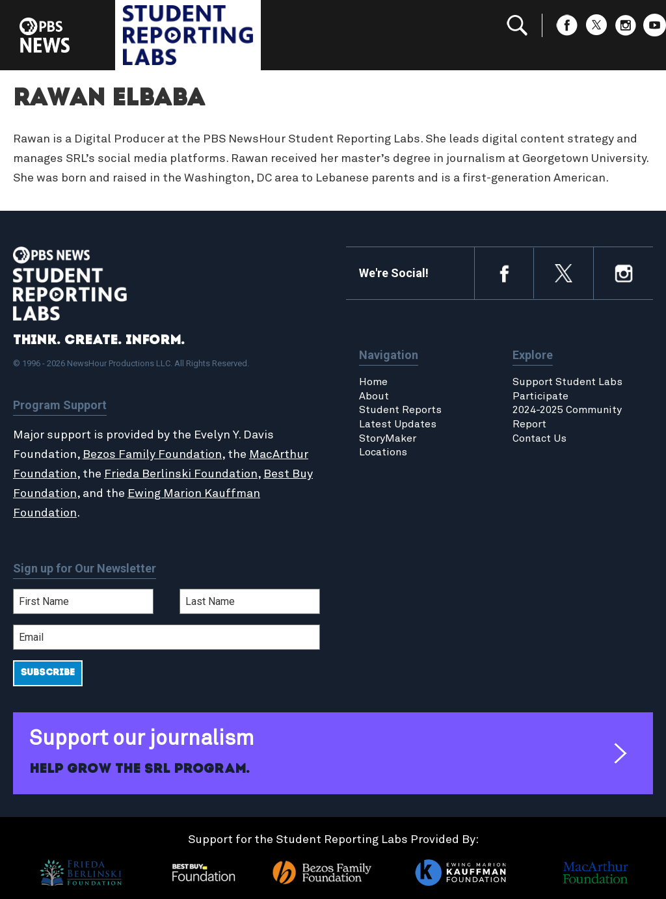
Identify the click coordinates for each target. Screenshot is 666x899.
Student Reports (400, 410)
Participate (540, 396)
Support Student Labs (567, 382)
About (374, 396)
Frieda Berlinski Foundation (181, 474)
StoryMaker (387, 438)
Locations (383, 452)
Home (373, 382)
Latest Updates (397, 424)
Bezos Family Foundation (152, 455)
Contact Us (539, 438)
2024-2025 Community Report (567, 417)
